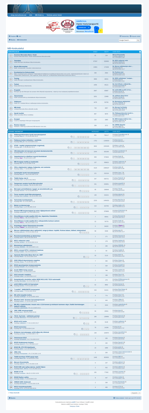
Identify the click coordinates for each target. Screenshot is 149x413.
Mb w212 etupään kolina (23, 295)
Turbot (16, 84)
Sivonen (22, 190)
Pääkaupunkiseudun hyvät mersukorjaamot (30, 134)
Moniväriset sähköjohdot (23, 245)
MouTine (120, 199)
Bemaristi (121, 216)
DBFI (119, 356)
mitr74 (21, 237)
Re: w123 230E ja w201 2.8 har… (122, 90)
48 (85, 359)
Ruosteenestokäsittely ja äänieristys (27, 236)
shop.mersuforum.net (18, 15)
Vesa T (120, 294)
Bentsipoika (23, 383)
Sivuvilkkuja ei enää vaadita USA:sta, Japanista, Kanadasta (35, 216)
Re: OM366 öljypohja (119, 124)
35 (88, 153)
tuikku (21, 169)
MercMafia (23, 281)
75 (88, 202)
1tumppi (120, 97)
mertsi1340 (23, 212)
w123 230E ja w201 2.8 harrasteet (26, 284)
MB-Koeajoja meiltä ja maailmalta (26, 162)
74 (85, 202)
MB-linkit (17, 107)
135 (78, 169)
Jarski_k (120, 205)
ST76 (21, 388)
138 (88, 169)
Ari (20, 328)
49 (88, 359)
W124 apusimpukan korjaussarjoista (27, 265)
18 (78, 137)
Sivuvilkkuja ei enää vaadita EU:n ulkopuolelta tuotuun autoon (36, 221)
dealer (21, 291)
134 (75, 169)
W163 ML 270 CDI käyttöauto (24, 347)
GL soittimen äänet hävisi (120, 95)
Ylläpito (22, 227)
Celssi (21, 276)
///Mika (120, 299)
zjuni (21, 271)
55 (78, 142)
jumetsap (22, 334)
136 (82, 169)
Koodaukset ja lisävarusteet (24, 72)
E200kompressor (123, 279)
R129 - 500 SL (24, 368)
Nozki (119, 156)
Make (21, 152)
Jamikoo (120, 62)
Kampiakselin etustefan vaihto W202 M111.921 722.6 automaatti (37, 279)
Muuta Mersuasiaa (20, 66)
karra (119, 79)
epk (21, 147)
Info (30, 15)
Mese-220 (22, 358)
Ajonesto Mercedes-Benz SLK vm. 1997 (28, 255)
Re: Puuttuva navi (118, 72)
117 (75, 148)
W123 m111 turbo (20, 321)
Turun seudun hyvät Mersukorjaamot (27, 194)
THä (119, 188)
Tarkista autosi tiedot (54, 15)
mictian (22, 378)
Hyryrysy (120, 235)
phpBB (73, 402)
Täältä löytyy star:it (21, 178)
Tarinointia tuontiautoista (23, 200)
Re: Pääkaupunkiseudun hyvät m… (123, 113)
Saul (21, 158)
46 (80, 359)
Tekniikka (17, 61)
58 (85, 142)
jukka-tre (22, 232)
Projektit (17, 90)
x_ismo (120, 145)
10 (83, 180)
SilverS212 (23, 317)
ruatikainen (23, 323)
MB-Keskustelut (15, 48)
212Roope (23, 296)
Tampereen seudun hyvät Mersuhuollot (28, 183)
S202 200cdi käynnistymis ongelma (27, 260)
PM (21, 163)
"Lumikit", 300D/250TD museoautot (27, 289)
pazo (119, 67)
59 (88, 142)
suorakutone (121, 151)
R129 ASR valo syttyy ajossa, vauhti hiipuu (29, 367)
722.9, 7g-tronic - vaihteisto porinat (26, 316)
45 (78, 359)
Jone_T (120, 172)
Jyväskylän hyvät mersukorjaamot (26, 173)
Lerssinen (22, 373)
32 (80, 153)
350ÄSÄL (121, 103)
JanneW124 (121, 332)
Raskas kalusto (19, 125)
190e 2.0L (17, 352)
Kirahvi (22, 301)
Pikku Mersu (121, 108)
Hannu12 (120, 316)
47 (83, 359)
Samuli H (22, 344)
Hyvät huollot (19, 113)
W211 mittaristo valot (22, 241)
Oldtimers (17, 102)
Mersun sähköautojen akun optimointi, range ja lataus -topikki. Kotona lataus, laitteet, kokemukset (50, 230)
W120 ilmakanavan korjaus (24, 342)
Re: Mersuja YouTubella (120, 107)
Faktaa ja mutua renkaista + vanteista (27, 140)
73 (83, 202)
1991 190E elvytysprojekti (23, 310)
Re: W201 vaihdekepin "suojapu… (123, 78)
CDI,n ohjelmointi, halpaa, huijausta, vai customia (32, 167)
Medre (21, 256)
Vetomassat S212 (20, 338)
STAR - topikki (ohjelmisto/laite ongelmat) (29, 145)
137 (85, 169)
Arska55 (22, 266)
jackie (21, 348)
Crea (21, 179)
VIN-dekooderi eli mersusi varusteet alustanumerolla (33, 151)
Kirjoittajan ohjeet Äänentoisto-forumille (28, 226)
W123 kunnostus (20, 327)
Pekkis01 (120, 178)
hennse (120, 91)
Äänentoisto (18, 96)
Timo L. (22, 217)
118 (78, 148)
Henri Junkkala (24, 185)
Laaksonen (121, 120)
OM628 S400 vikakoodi (22, 382)
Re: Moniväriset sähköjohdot (121, 101)
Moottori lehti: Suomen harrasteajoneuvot (29, 300)
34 (85, 153)
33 (83, 153)
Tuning (16, 78)
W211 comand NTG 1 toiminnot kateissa (28, 250)
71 (78, 202)
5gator (120, 126)
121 (88, 148)
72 (80, 202)
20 (83, 137)
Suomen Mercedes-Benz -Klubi (25, 55)
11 (85, 180)
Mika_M (22, 141)
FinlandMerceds (122, 114)
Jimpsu (22, 262)
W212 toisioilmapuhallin (23, 387)
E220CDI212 (121, 210)
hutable (22, 251)
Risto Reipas (121, 289)
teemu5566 (121, 85)
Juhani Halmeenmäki (124, 352)
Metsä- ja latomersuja (22, 205)
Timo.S (120, 274)
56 (80, 142)
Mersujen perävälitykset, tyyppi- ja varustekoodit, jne (33, 189)
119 (82, 148)
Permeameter (23, 353)
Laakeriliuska (23, 308)
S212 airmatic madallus (22, 275)
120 (85, 148)
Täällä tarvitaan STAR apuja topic (26, 357)
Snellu (120, 220)
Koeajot (17, 119)
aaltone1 (120, 56)
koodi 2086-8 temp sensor (23, 270)
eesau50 (120, 183)
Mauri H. (22, 136)
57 (83, 142)
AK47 (119, 254)
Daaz (21, 207)
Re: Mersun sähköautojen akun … (123, 66)
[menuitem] (18, 36)
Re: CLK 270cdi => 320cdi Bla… (122, 84)
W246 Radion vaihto (21, 377)
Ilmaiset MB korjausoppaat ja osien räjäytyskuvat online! (34, 211)
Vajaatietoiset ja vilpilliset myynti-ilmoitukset (30, 156)
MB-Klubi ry (39, 15)
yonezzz (120, 73)
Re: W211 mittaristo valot (120, 60)
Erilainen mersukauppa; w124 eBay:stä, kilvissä (31, 332)
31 (78, 153)
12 (88, 180)
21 (85, 137)
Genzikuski (23, 339)
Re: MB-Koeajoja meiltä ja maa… (122, 119)
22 (88, 137)
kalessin (120, 194)
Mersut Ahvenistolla (119, 54)
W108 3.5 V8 (18, 372)
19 (80, 137)
